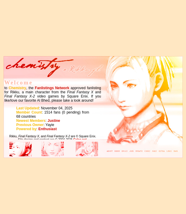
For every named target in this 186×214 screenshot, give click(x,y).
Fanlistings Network (52, 88)
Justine (53, 121)
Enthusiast (48, 129)
